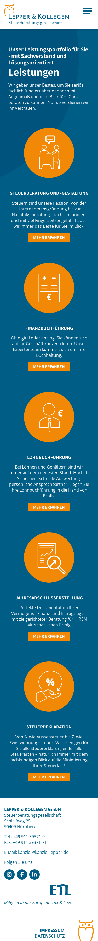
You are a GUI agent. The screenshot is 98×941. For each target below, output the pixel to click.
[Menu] (87, 10)
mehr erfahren (49, 237)
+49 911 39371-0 (29, 836)
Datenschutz (49, 936)
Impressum (52, 930)
